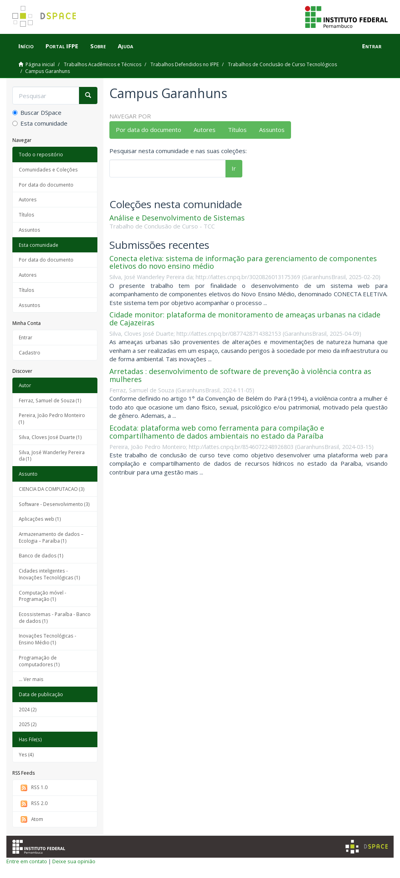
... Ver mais (31, 679)
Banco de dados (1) (41, 555)
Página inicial (40, 64)
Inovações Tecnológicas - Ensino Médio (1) (47, 639)
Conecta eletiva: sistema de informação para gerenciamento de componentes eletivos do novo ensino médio (243, 262)
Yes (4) (26, 754)
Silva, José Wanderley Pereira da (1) (52, 455)
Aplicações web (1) (40, 519)
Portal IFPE (62, 46)
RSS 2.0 (33, 803)
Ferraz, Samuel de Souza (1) (50, 400)
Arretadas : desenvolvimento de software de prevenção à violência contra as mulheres (240, 375)
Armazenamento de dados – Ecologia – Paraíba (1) (51, 537)
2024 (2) (28, 709)
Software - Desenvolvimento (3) (54, 504)
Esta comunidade (39, 123)
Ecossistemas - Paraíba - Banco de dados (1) (55, 617)
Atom (31, 819)
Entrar (25, 337)
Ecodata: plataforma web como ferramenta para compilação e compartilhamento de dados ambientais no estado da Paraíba (216, 432)
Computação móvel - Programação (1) (42, 595)
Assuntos (29, 229)
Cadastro (29, 352)
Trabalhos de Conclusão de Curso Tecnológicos (282, 64)
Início (26, 46)
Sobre (98, 46)
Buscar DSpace (36, 112)
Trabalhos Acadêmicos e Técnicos (102, 64)
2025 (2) (28, 724)
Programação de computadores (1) (39, 660)
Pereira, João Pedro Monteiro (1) (52, 418)
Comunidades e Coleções (48, 169)
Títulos (26, 214)
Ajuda (125, 46)
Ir (234, 168)
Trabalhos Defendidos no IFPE (184, 64)
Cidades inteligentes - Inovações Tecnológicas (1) (49, 574)
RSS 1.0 (33, 787)
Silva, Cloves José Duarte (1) (50, 437)
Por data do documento (46, 184)
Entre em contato (26, 861)
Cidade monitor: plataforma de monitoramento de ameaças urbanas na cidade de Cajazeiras (244, 318)
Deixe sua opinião (73, 861)
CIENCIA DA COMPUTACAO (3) (52, 489)
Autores (28, 199)
